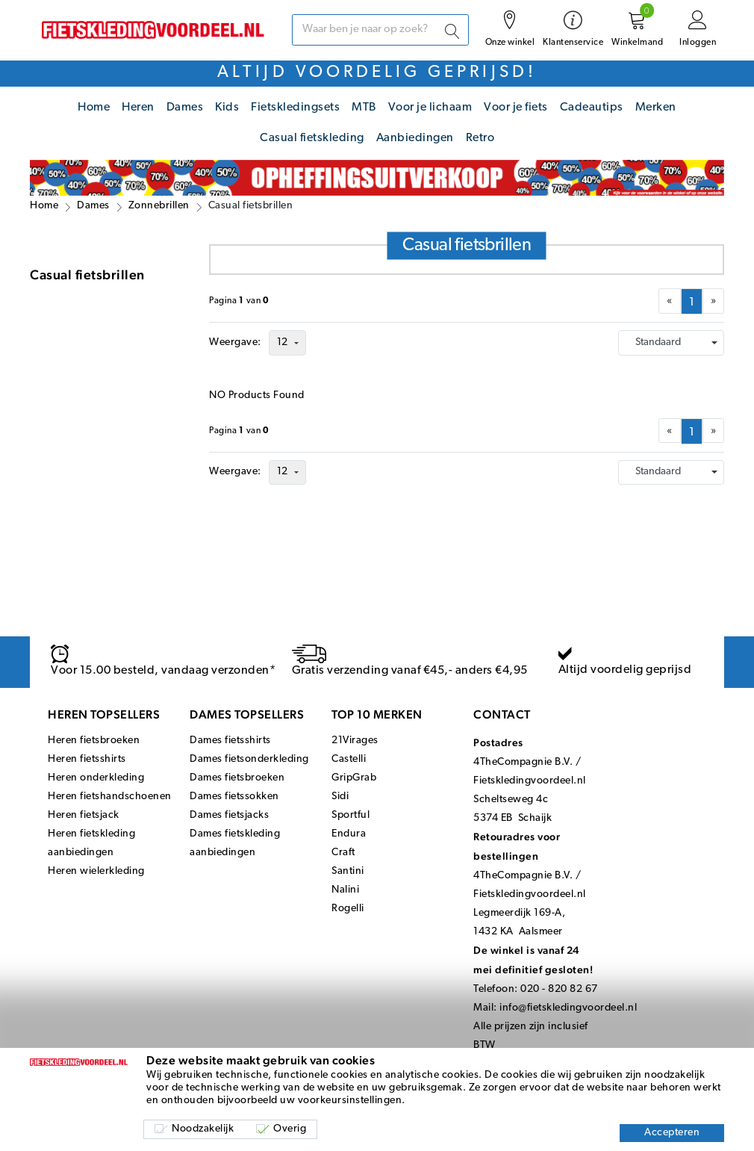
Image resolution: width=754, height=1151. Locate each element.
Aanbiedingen (415, 138)
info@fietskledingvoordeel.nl (568, 1008)
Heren (138, 108)
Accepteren (672, 1132)
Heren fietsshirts (87, 759)
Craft (343, 852)
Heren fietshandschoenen (110, 796)
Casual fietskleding (312, 138)
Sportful (350, 815)
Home (94, 108)
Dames (185, 108)
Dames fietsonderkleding (249, 759)
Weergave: (235, 342)
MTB (364, 108)
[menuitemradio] (691, 301)
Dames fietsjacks (229, 815)
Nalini (345, 890)
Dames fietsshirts (230, 740)
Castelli (348, 759)
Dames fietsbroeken (237, 778)
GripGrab (353, 778)
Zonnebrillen (159, 205)
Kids (227, 108)
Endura (348, 834)
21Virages (354, 740)
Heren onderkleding (96, 778)
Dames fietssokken (234, 796)
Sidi (340, 796)
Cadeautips (591, 108)
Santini (347, 871)
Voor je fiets (516, 108)
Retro (480, 138)
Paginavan (239, 301)
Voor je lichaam (430, 108)
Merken (655, 108)
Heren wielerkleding (96, 871)
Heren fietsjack (83, 815)
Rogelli (347, 908)
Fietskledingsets (295, 108)
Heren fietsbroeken (94, 740)
